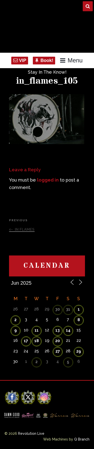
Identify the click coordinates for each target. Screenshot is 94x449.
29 (78, 351)
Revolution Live (31, 434)
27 (57, 351)
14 (68, 330)
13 (57, 330)
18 (36, 340)
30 (57, 309)
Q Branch (81, 439)
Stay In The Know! (47, 72)
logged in (48, 180)
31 (68, 309)
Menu (71, 60)
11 (37, 330)
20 (57, 340)
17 (26, 340)
